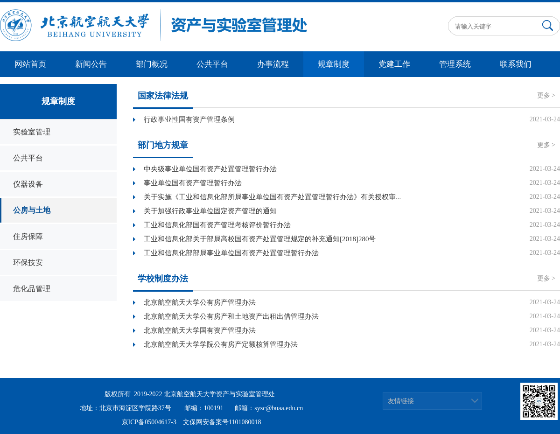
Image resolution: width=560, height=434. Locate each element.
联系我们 (516, 64)
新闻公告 (91, 64)
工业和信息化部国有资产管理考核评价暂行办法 (217, 225)
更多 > (546, 95)
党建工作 (394, 64)
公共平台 (212, 64)
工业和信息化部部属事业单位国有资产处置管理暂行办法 (231, 253)
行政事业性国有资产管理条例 (189, 119)
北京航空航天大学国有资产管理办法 (200, 330)
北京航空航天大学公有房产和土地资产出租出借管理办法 (231, 316)
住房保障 (28, 236)
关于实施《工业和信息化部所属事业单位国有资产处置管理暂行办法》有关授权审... (272, 197)
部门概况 (152, 64)
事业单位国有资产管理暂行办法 (193, 183)
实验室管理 (31, 132)
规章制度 (334, 64)
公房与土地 (31, 210)
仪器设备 (28, 184)
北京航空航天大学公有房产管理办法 (200, 302)
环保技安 (28, 262)
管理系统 (455, 64)
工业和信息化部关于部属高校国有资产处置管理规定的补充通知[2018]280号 (260, 239)
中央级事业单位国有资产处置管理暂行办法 (210, 169)
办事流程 (273, 64)
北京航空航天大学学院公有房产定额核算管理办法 (221, 344)
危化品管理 (31, 289)
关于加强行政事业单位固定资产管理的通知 (210, 211)
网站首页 (30, 64)
